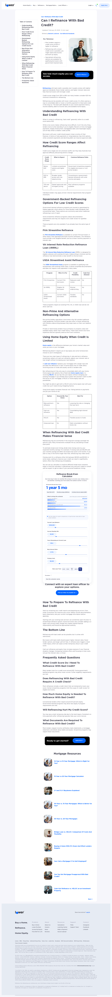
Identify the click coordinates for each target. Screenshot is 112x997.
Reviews (47, 931)
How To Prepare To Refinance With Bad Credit (28, 73)
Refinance (41, 5)
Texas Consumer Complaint (21, 943)
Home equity (47, 345)
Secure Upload (62, 931)
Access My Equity (37, 929)
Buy (34, 5)
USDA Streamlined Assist (54, 264)
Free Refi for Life (37, 931)
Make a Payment (62, 929)
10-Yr (63, 569)
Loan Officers (62, 5)
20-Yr (72, 569)
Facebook (86, 927)
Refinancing (47, 88)
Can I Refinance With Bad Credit (52, 16)
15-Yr (68, 569)
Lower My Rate (36, 927)
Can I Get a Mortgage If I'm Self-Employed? (70, 861)
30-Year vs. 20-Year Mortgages (65, 819)
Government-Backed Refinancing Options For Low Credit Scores (27, 42)
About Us (47, 925)
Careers (47, 927)
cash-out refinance (50, 363)
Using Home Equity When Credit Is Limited (28, 58)
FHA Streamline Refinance (54, 234)
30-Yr (80, 569)
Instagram (86, 925)
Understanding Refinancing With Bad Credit (28, 27)
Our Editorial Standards (67, 33)
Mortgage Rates (51, 5)
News (46, 929)
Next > (90, 899)
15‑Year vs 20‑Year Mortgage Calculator (69, 776)
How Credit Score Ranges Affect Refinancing (28, 33)
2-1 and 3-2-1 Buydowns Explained (66, 790)
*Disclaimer (48, 575)
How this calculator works (53, 579)
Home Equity (27, 5)
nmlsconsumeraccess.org (84, 965)
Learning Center (62, 927)
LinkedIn (85, 929)
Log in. (88, 912)
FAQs (71, 925)
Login (90, 5)
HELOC (51, 374)
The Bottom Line (27, 78)
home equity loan (77, 373)
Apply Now (104, 5)
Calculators (61, 925)
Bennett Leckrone (53, 33)
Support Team (74, 927)
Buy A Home (35, 925)
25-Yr (76, 569)
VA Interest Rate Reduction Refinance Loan (60, 252)
